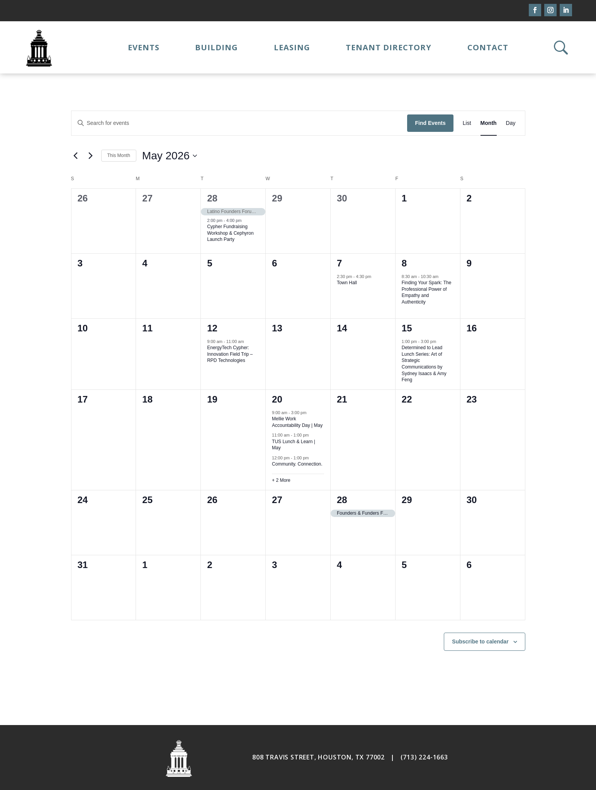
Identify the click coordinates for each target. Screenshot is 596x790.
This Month (118, 155)
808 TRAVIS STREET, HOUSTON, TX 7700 (316, 757)
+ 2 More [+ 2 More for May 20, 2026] (281, 480)
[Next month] (90, 155)
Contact (487, 47)
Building (216, 47)
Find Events (430, 123)
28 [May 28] (342, 500)
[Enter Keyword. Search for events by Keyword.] (239, 123)
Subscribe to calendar (480, 641)
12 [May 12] (212, 328)
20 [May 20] (277, 399)
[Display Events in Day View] (511, 123)
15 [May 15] (407, 328)
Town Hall (347, 282)
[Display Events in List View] (467, 123)
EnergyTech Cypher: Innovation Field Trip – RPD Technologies (230, 354)
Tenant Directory (388, 47)
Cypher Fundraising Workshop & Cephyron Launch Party (230, 233)
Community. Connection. (297, 464)
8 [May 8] (404, 263)
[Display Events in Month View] (489, 123)
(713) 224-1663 (424, 757)
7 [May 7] (339, 263)
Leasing (292, 47)
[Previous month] (75, 155)
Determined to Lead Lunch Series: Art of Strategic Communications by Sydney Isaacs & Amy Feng (424, 363)
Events (144, 47)
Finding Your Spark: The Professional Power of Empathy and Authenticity (427, 292)
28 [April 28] (212, 198)
